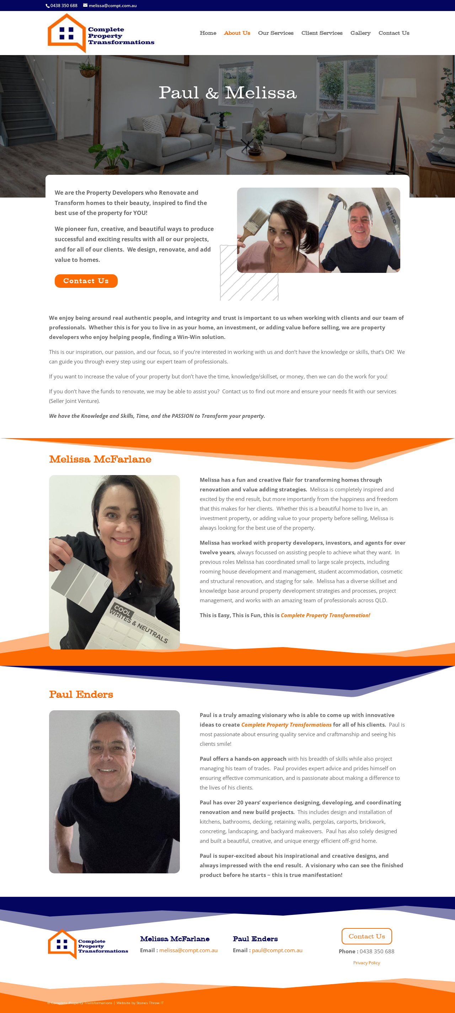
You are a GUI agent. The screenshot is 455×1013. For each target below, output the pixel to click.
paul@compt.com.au (277, 950)
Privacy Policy (366, 963)
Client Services (322, 33)
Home (208, 33)
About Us (237, 33)
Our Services (276, 33)
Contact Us (394, 33)
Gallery (360, 33)
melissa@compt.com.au (188, 950)
